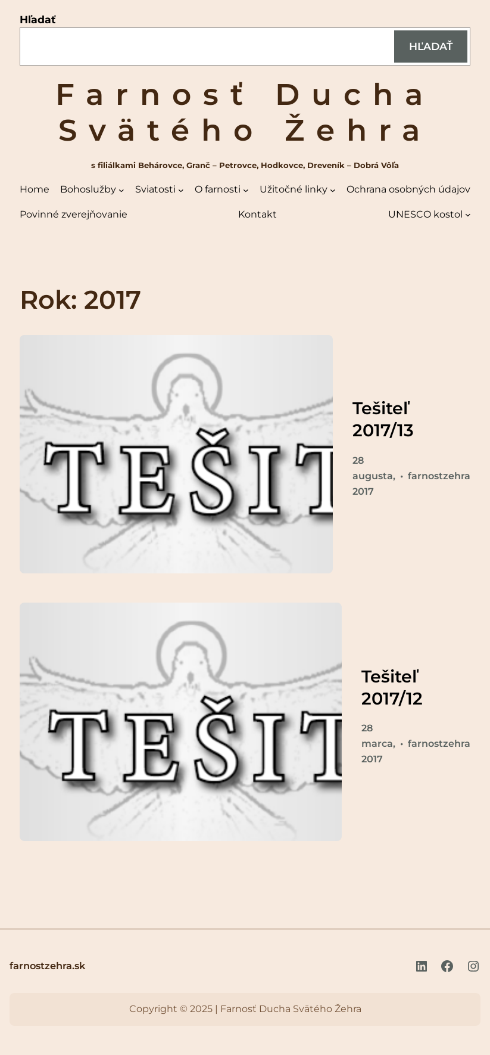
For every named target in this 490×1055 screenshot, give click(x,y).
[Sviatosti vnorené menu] (181, 190)
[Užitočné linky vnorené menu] (333, 190)
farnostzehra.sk (47, 966)
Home (34, 189)
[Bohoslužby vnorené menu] (121, 190)
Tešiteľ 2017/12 (392, 687)
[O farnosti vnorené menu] (246, 190)
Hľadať (38, 19)
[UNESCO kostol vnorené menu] (468, 215)
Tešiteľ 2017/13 (383, 419)
